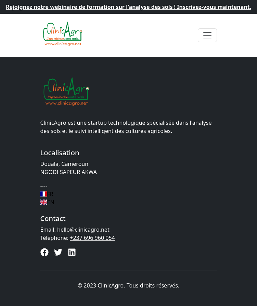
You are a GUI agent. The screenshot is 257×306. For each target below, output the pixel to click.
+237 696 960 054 (92, 238)
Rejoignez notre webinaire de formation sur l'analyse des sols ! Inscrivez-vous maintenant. (128, 7)
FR (46, 194)
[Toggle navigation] (207, 35)
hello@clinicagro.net (83, 229)
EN (47, 202)
